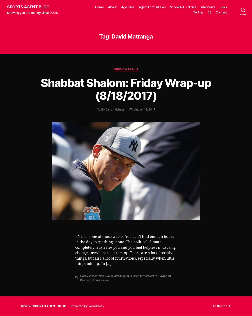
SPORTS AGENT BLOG (28, 7)
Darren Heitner (115, 109)
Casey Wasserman (92, 276)
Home (99, 7)
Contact (221, 12)
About (112, 7)
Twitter (198, 12)
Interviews (208, 7)
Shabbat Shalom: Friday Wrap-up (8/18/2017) (126, 89)
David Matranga (115, 276)
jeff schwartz (148, 276)
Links (223, 7)
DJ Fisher (133, 276)
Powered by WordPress (87, 306)
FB (209, 12)
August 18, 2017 (144, 109)
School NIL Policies (183, 7)
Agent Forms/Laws (152, 7)
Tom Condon (101, 280)
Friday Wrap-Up (126, 69)
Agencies (127, 7)
